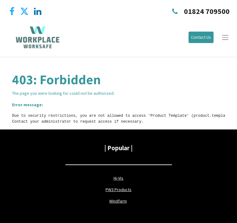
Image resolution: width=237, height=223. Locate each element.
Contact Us (201, 37)
